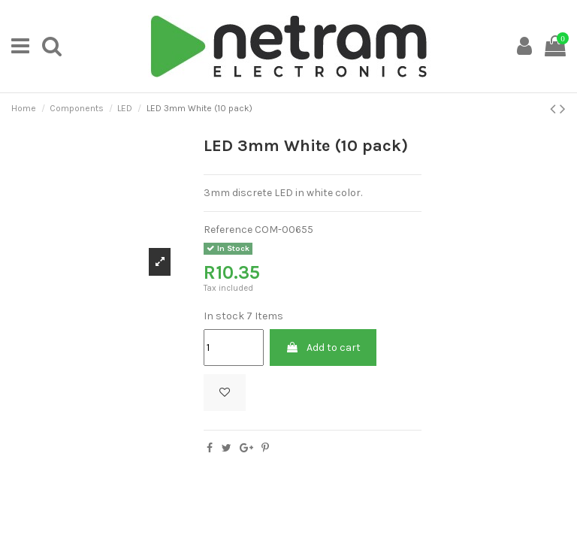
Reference (228, 229)
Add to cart (323, 347)
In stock (224, 316)
